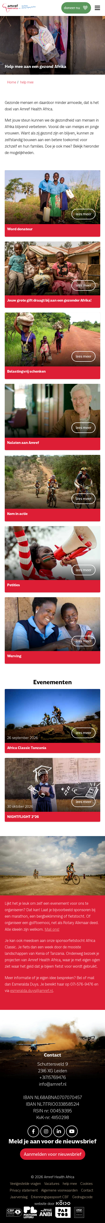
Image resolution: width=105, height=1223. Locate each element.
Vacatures (52, 1183)
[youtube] (72, 1131)
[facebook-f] (33, 1131)
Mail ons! (52, 929)
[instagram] (46, 1131)
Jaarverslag (19, 1197)
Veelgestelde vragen (26, 1183)
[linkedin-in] (59, 1131)
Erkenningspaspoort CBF (50, 1197)
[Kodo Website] (63, 1203)
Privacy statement (24, 1190)
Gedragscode (82, 1197)
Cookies (86, 1183)
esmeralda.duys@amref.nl (31, 990)
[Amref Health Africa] (14, 1212)
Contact (87, 1190)
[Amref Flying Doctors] (30, 1212)
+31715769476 (52, 1077)
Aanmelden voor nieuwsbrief (52, 1154)
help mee (70, 1183)
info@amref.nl (52, 1084)
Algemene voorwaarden (60, 1190)
